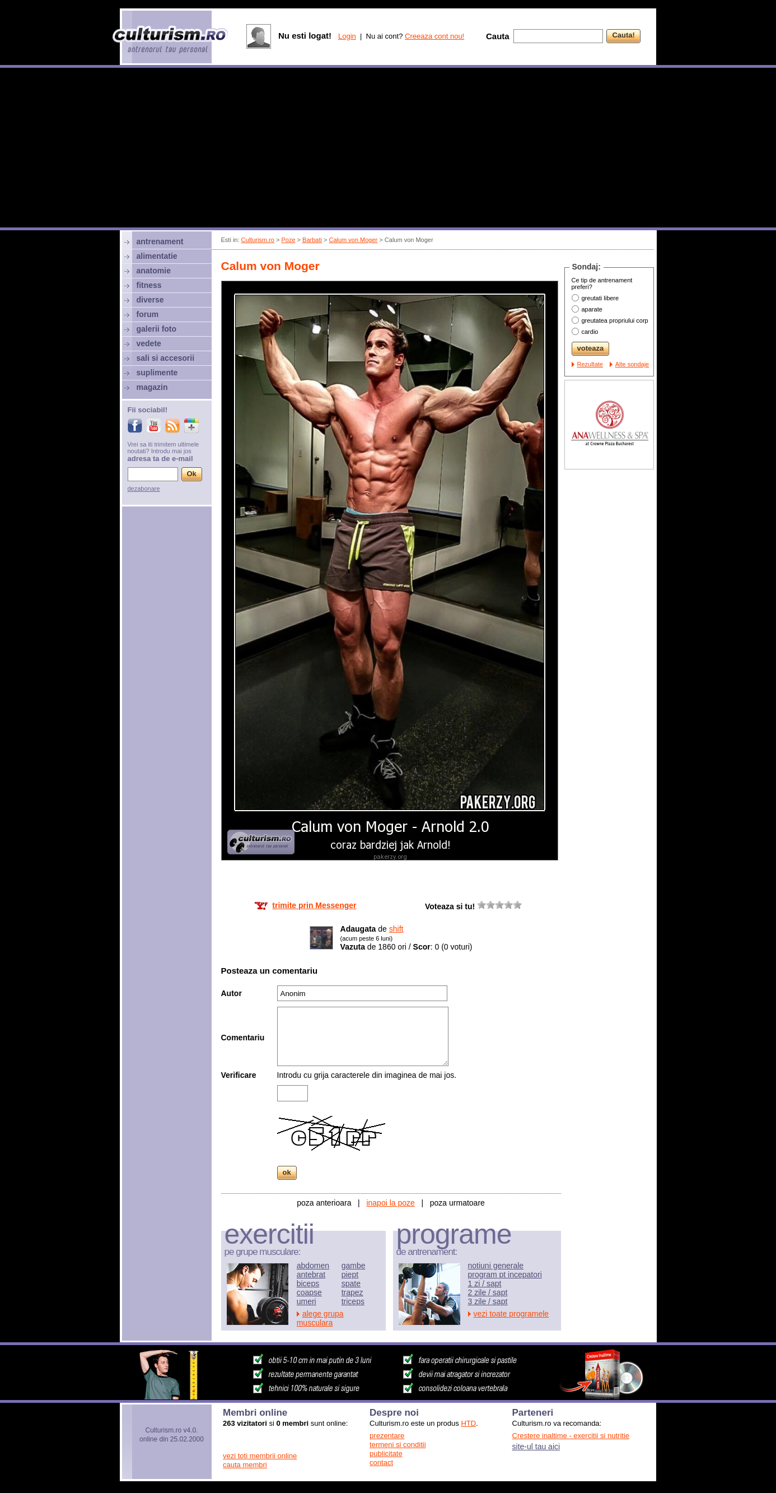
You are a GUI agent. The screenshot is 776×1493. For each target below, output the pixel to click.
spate (351, 1283)
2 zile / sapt (488, 1292)
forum (148, 314)
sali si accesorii (166, 358)
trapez (352, 1292)
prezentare (387, 1435)
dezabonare (144, 488)
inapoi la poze (390, 1202)
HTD (468, 1423)
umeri (306, 1301)
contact (381, 1462)
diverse (150, 299)
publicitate (386, 1453)
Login (347, 36)
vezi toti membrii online (260, 1456)
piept (350, 1274)
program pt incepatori (505, 1274)
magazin (152, 387)
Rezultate (590, 364)
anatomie (154, 270)
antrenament (160, 241)
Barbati (312, 239)
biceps (308, 1283)
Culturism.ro (257, 239)
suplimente (157, 372)
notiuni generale (496, 1265)
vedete (149, 343)
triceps (353, 1301)
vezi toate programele (511, 1313)
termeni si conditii (398, 1444)
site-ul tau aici (536, 1446)
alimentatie (157, 256)
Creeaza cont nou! (434, 36)
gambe (354, 1265)
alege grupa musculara (320, 1318)
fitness (149, 285)
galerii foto (157, 328)
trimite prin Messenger (314, 905)
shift (396, 928)
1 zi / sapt (485, 1283)
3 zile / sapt (488, 1301)
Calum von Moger (353, 239)
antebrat (311, 1274)
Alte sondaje (632, 364)
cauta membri (245, 1465)
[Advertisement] (388, 149)
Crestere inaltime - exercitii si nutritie (571, 1435)
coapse (309, 1292)
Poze (288, 239)
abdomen (313, 1265)
